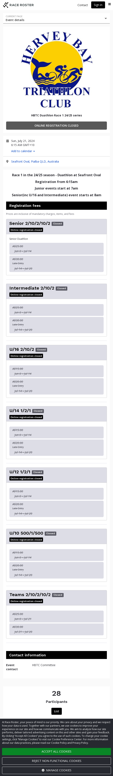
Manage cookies (56, 770)
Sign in (98, 5)
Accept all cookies (56, 751)
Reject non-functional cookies (56, 761)
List (56, 711)
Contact (83, 5)
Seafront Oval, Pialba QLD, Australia (35, 161)
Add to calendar (23, 151)
